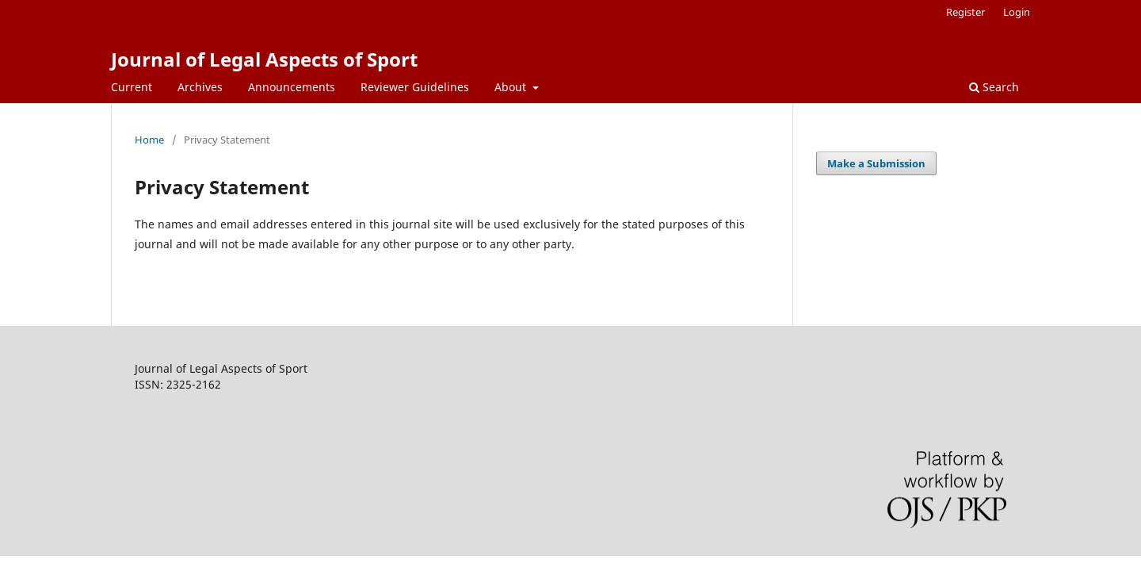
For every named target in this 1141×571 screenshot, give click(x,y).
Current (131, 86)
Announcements (291, 86)
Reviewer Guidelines (415, 86)
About (511, 86)
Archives (200, 86)
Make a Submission (876, 163)
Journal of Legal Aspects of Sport (264, 59)
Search (994, 86)
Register (965, 12)
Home (149, 139)
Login (1016, 12)
